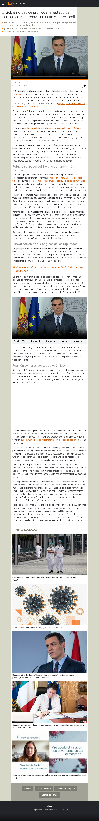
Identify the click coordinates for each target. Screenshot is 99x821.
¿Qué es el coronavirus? (15, 28)
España (27, 788)
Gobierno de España (66, 788)
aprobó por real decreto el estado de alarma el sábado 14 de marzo (53, 128)
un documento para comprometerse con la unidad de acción (48, 440)
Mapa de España (51, 28)
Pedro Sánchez (19, 100)
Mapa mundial (35, 28)
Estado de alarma (49, 795)
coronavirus (17, 94)
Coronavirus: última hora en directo (21, 31)
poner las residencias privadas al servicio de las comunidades (57, 181)
